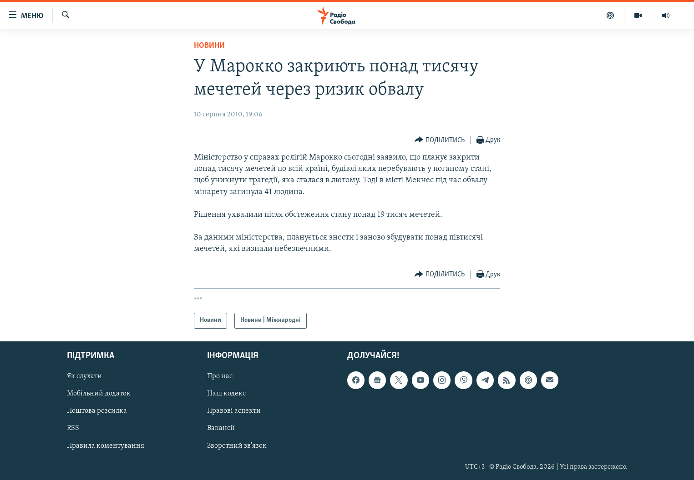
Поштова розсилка (97, 411)
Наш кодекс (226, 393)
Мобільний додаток (99, 393)
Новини (209, 45)
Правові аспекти (234, 411)
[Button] (440, 140)
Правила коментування (105, 445)
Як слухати (84, 376)
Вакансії (221, 428)
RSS (73, 428)
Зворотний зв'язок (237, 445)
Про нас (220, 376)
